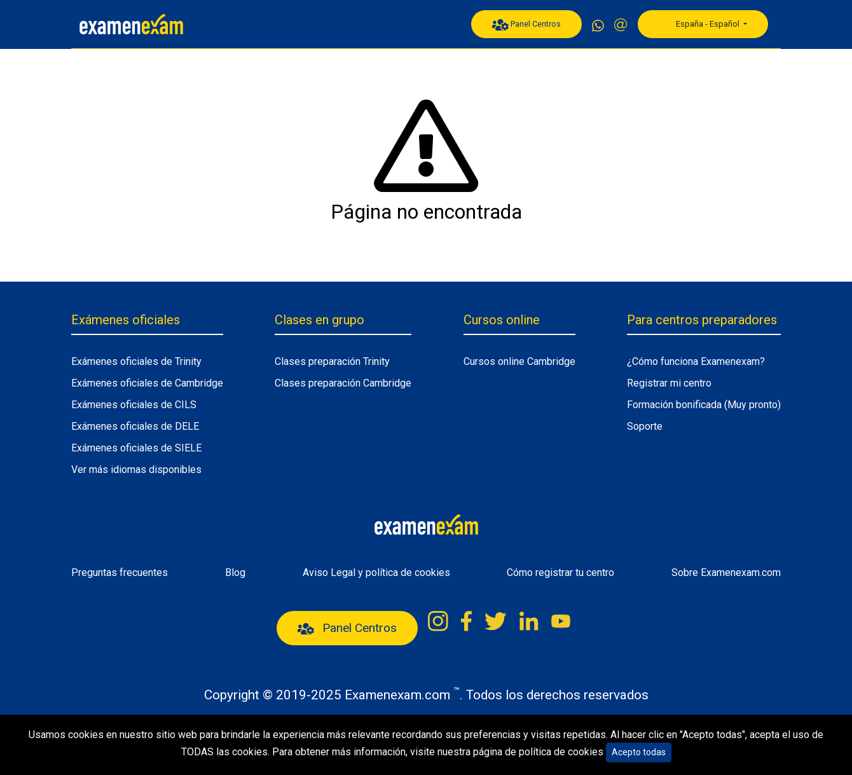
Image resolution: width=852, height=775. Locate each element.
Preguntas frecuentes (119, 572)
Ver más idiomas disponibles (136, 469)
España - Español (700, 24)
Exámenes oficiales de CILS (133, 405)
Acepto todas (639, 752)
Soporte (645, 426)
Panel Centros (526, 25)
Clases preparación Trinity (332, 361)
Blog (235, 572)
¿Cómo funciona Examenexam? (696, 361)
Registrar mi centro (669, 383)
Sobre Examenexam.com (726, 572)
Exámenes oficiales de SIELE (136, 448)
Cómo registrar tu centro (560, 572)
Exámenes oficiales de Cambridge (147, 383)
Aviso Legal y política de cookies (376, 572)
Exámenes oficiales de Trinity (136, 361)
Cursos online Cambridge (519, 361)
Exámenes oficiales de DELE (135, 426)
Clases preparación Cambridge (343, 383)
